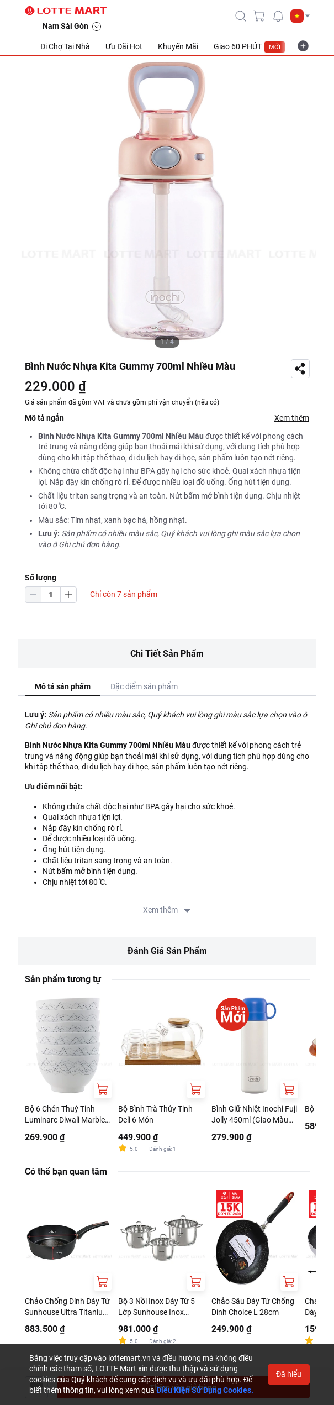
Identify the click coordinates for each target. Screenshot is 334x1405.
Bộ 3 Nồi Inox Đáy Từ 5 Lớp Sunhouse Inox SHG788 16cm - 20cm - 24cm (157, 1307)
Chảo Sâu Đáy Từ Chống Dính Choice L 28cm (252, 1307)
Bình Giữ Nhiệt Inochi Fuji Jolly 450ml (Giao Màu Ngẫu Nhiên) (254, 1114)
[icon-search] (240, 16)
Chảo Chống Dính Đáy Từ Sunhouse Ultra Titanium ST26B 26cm (67, 1307)
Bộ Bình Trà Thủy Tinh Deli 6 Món (155, 1114)
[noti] (278, 16)
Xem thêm (291, 417)
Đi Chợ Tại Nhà (65, 46)
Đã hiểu (288, 1374)
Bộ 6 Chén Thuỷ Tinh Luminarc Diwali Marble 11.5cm (65, 1114)
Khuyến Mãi (178, 46)
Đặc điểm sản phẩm (144, 686)
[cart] (259, 16)
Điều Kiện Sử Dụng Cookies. (204, 1390)
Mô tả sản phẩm (63, 686)
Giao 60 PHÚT (249, 47)
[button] (300, 16)
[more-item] (303, 46)
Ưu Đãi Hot (123, 46)
